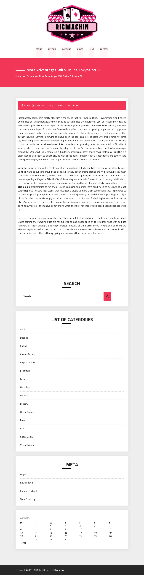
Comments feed (28, 491)
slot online (24, 187)
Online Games (27, 412)
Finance (24, 379)
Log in (23, 474)
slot (91, 48)
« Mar (23, 543)
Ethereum (25, 371)
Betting (52, 48)
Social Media (26, 437)
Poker (80, 48)
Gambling (66, 48)
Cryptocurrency (27, 362)
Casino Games (27, 354)
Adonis (27, 105)
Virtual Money (27, 445)
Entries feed (26, 482)
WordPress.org (27, 499)
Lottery (104, 48)
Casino (39, 48)
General (24, 395)
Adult (23, 329)
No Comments (74, 105)
